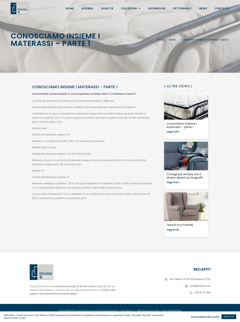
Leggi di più (172, 131)
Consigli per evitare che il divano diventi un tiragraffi (184, 175)
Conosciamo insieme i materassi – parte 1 (181, 125)
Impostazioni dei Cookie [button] (205, 316)
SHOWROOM (156, 8)
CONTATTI (222, 8)
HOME (70, 8)
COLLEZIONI (131, 8)
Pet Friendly (182, 8)
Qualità (107, 8)
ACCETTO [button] (229, 316)
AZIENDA (87, 8)
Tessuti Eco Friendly (179, 225)
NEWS (203, 8)
